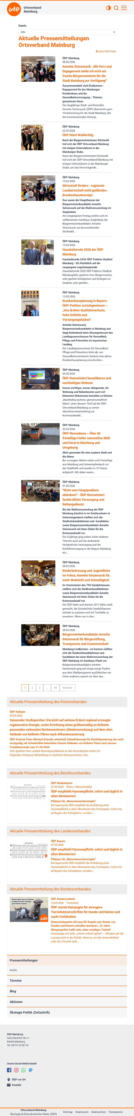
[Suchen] (116, 8)
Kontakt (14, 1085)
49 (55, 687)
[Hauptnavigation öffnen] (124, 8)
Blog (13, 991)
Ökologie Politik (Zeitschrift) (30, 1012)
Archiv (13, 970)
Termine (16, 980)
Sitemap (68, 1112)
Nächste (67, 687)
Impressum (81, 1112)
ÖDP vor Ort (17, 1079)
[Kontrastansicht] (108, 8)
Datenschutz (98, 1112)
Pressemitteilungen (24, 960)
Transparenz (116, 1112)
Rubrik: (22, 25)
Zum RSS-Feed (106, 51)
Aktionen (16, 1002)
